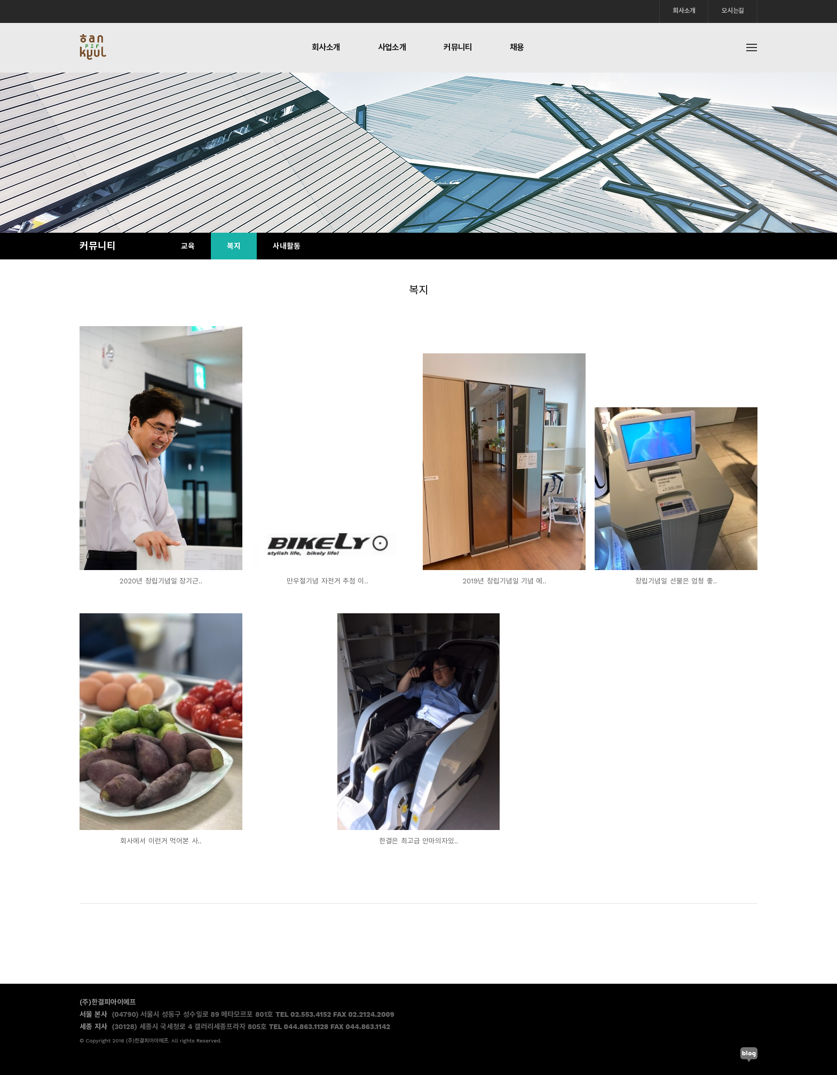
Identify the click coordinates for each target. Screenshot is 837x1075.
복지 (234, 246)
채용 (517, 47)
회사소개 (684, 10)
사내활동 (287, 246)
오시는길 (732, 10)
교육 (188, 246)
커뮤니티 (458, 47)
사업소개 (392, 47)
